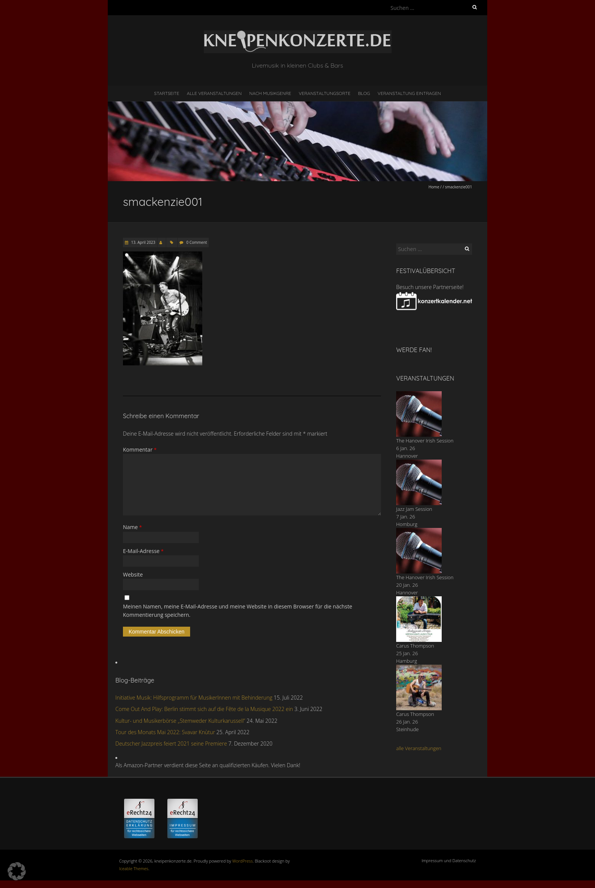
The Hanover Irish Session (424, 440)
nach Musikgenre (270, 93)
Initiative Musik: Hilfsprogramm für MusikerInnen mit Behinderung (193, 697)
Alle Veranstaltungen (214, 93)
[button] (16, 871)
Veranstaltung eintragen (409, 93)
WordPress (242, 861)
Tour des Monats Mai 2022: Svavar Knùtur (165, 732)
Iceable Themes (133, 868)
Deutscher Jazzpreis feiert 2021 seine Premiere (171, 743)
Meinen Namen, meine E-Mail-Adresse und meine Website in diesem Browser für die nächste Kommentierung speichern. (237, 610)
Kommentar (140, 449)
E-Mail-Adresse (143, 551)
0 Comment (196, 242)
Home (433, 187)
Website (133, 574)
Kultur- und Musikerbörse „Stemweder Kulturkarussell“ (180, 720)
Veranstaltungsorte (324, 93)
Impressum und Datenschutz (449, 860)
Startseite (166, 93)
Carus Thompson (415, 645)
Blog (364, 93)
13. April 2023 (142, 242)
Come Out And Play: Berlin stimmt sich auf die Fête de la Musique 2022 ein (204, 709)
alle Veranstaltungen (418, 748)
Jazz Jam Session (414, 509)
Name (132, 527)
